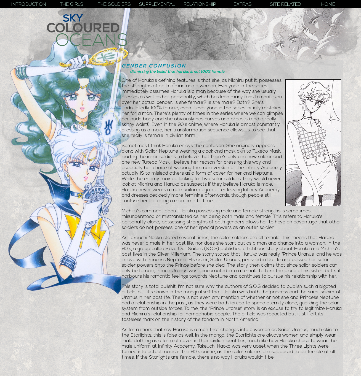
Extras (243, 4)
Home (328, 4)
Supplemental (157, 4)
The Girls (71, 4)
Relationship (200, 4)
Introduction (28, 4)
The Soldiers (114, 4)
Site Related (285, 4)
